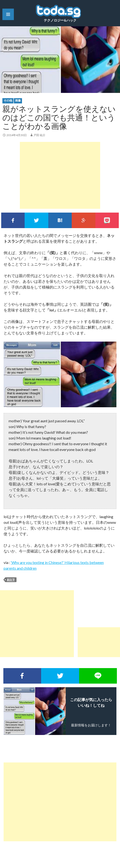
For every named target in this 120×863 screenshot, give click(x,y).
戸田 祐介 (39, 135)
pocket (107, 220)
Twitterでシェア (36, 220)
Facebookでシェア (13, 220)
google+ (83, 220)
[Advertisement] (60, 175)
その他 (8, 100)
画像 (18, 100)
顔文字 (11, 579)
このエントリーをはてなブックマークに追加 (60, 220)
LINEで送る (98, 676)
